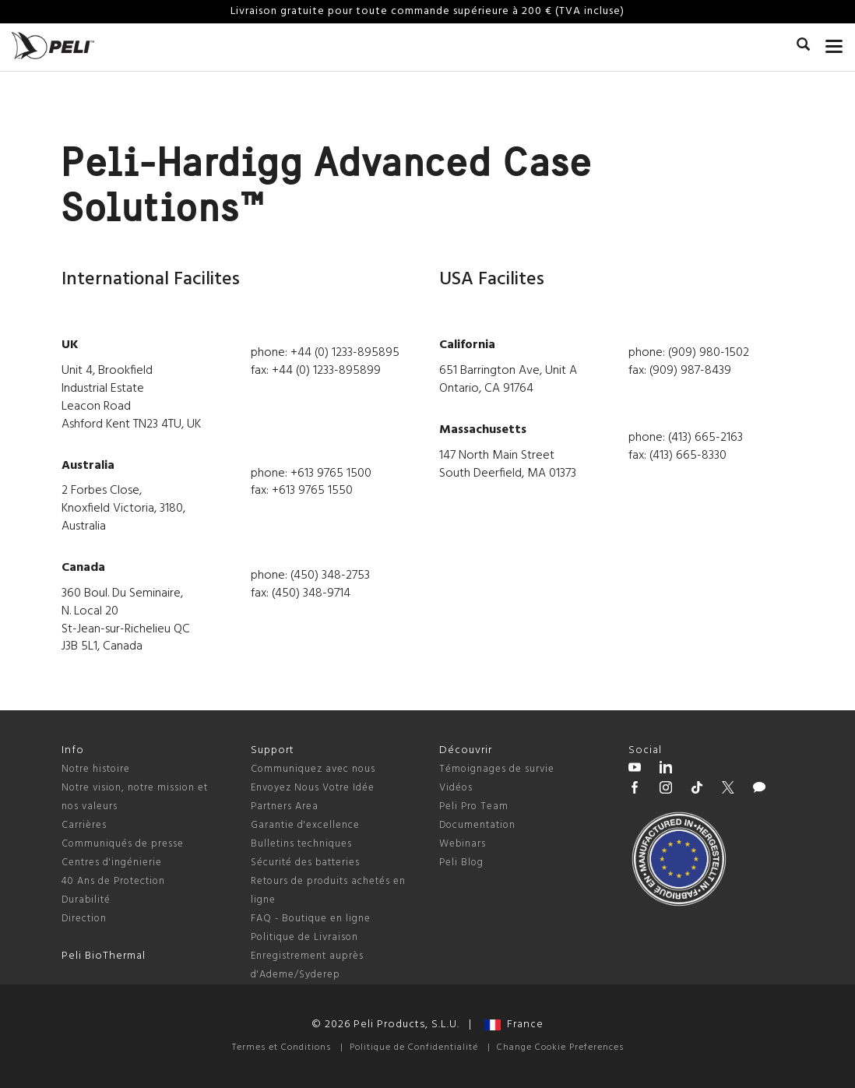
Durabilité (86, 900)
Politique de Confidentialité (414, 1047)
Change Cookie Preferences (560, 1047)
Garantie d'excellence (305, 825)
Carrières (84, 825)
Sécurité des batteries (305, 862)
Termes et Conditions (281, 1047)
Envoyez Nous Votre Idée (313, 788)
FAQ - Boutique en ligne (311, 918)
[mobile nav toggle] (834, 42)
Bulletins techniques (301, 844)
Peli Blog (461, 862)
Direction (84, 918)
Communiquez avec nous (313, 769)
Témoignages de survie (496, 769)
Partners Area (284, 806)
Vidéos (456, 788)
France (514, 1024)
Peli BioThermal (104, 956)
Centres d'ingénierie (112, 862)
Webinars (462, 844)
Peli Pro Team (473, 806)
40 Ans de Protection (113, 881)
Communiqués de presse (123, 844)
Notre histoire (96, 769)
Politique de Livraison (304, 937)
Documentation (477, 825)
